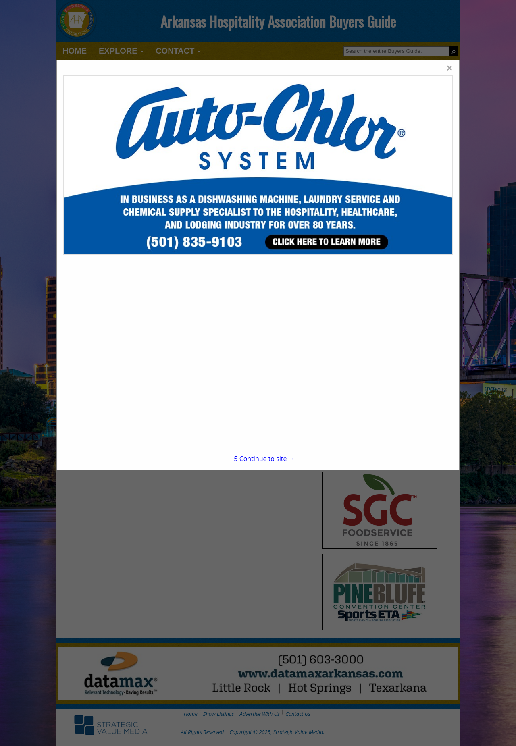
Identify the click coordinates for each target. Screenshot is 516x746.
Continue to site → (264, 458)
